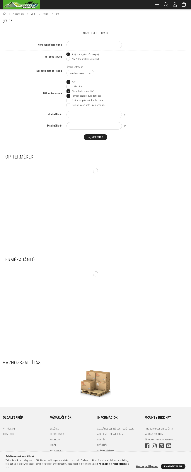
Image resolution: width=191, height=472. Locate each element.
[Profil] (174, 4)
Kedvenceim (56, 450)
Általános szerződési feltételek (115, 428)
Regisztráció (57, 434)
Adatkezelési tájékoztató (111, 434)
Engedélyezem (173, 466)
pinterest (161, 446)
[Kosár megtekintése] (183, 4)
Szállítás (102, 445)
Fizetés (101, 439)
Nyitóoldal (9, 428)
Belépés (54, 428)
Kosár (53, 445)
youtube (168, 446)
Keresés (97, 137)
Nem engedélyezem (147, 466)
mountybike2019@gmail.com (163, 439)
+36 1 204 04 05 (155, 434)
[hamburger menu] (157, 4)
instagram (154, 446)
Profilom (55, 439)
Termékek (8, 434)
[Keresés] (166, 4)
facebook (147, 446)
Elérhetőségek (105, 450)
